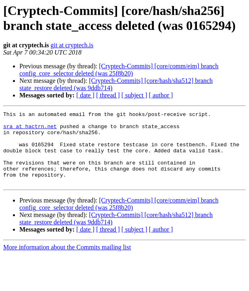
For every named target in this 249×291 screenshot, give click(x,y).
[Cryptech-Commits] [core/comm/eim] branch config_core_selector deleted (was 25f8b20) (118, 70)
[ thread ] (108, 95)
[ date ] (85, 95)
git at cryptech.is (71, 45)
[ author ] (161, 95)
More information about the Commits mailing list (67, 261)
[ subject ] (134, 95)
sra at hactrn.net (30, 129)
